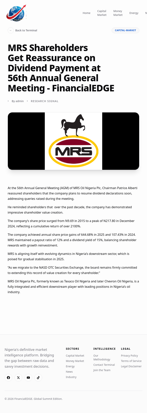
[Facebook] (8, 377)
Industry (71, 377)
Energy (133, 13)
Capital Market (101, 13)
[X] (18, 377)
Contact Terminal (104, 365)
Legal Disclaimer (131, 366)
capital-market (125, 30)
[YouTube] (28, 377)
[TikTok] (38, 377)
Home (86, 13)
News (69, 371)
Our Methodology (101, 357)
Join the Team (101, 370)
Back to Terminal (22, 30)
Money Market (117, 13)
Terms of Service (131, 361)
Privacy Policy (129, 355)
